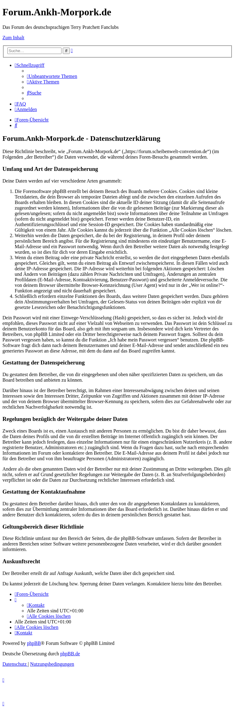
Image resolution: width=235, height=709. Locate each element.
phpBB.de (70, 653)
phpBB (34, 643)
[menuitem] (52, 76)
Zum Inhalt (13, 37)
